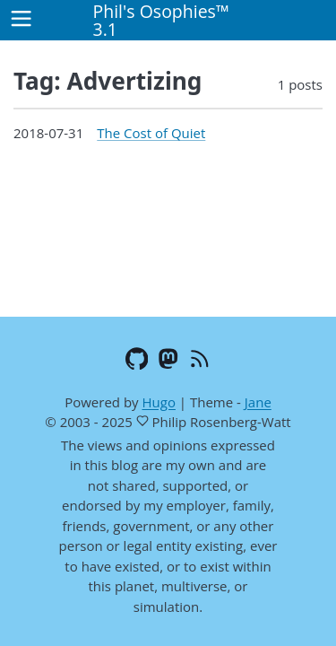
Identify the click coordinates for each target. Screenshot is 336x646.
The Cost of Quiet (151, 133)
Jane (258, 402)
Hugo (158, 402)
